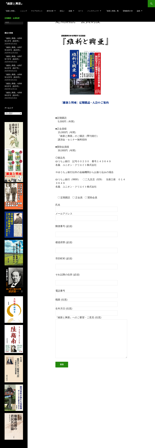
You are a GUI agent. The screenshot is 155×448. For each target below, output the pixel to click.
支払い (62, 11)
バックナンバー (93, 11)
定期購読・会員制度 (12, 18)
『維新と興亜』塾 (112, 11)
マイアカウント (37, 11)
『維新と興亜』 (14, 3)
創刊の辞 (50, 11)
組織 (70, 11)
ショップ (23, 11)
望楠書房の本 (128, 11)
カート (80, 11)
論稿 (138, 11)
